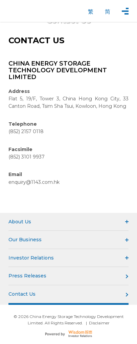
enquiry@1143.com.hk (34, 182)
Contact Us (68, 294)
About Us (68, 222)
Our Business (68, 240)
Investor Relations (68, 258)
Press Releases (68, 276)
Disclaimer (99, 322)
